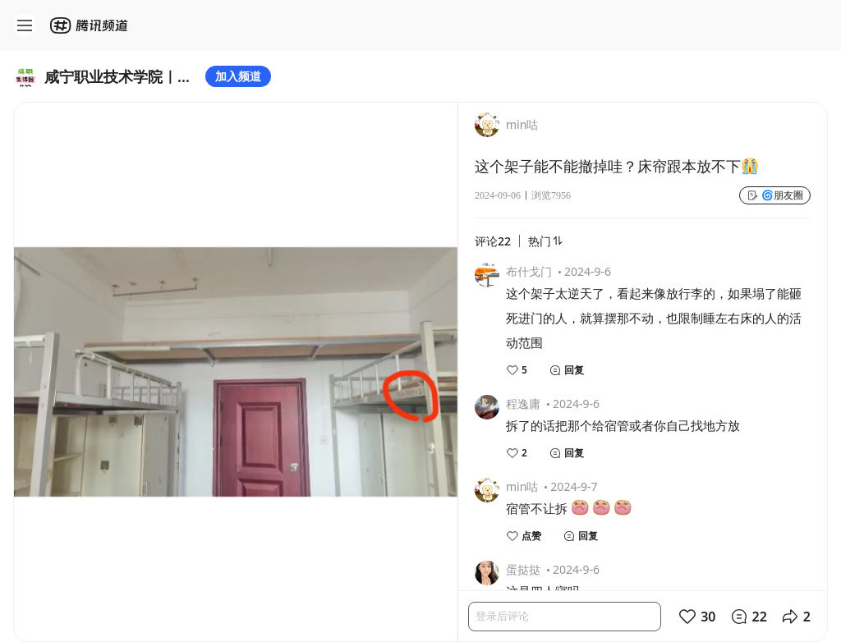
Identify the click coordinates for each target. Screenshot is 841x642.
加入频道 (238, 76)
